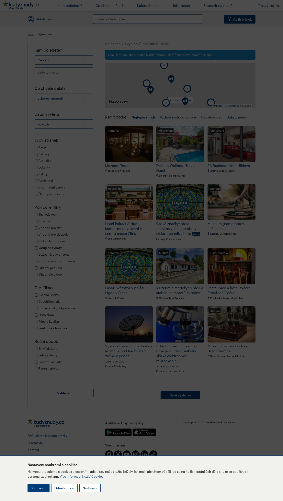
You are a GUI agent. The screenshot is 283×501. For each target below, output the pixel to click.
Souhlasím (38, 488)
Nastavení (90, 488)
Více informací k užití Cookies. (82, 476)
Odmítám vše (64, 488)
